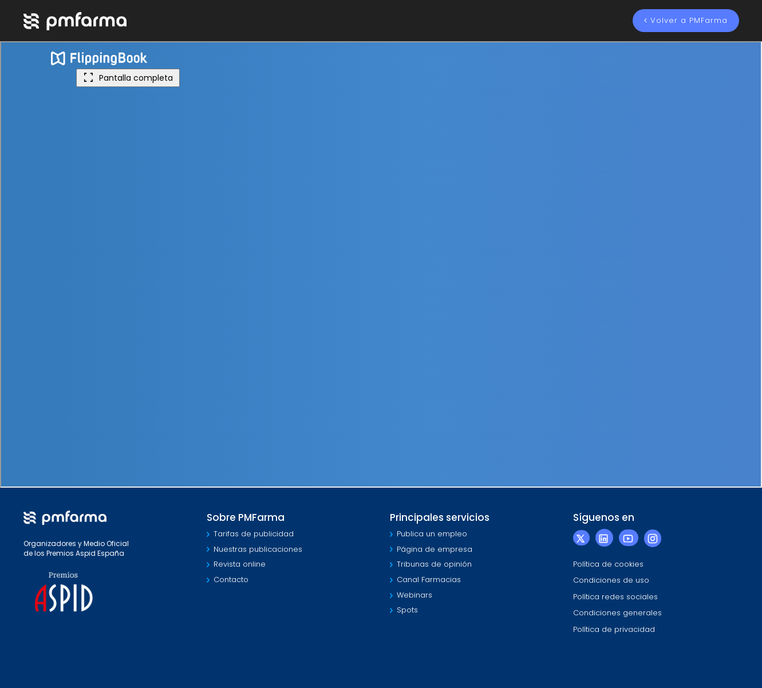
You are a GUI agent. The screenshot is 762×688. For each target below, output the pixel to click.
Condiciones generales (617, 612)
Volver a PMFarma (686, 20)
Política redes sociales (615, 596)
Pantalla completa (128, 78)
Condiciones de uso (611, 580)
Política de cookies (608, 564)
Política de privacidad (614, 629)
